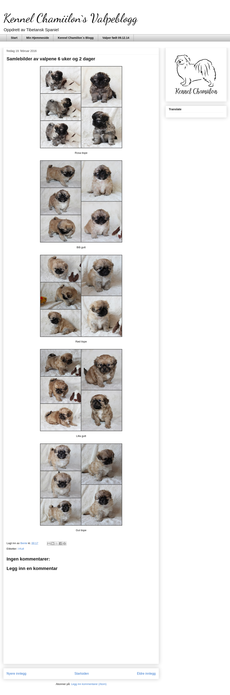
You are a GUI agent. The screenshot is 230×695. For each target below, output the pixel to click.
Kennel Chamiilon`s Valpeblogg (70, 18)
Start (14, 37)
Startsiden (81, 673)
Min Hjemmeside (37, 37)
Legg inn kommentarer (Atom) (89, 684)
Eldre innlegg (146, 673)
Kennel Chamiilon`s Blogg (75, 37)
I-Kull (21, 548)
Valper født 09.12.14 (115, 37)
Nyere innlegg (16, 673)
